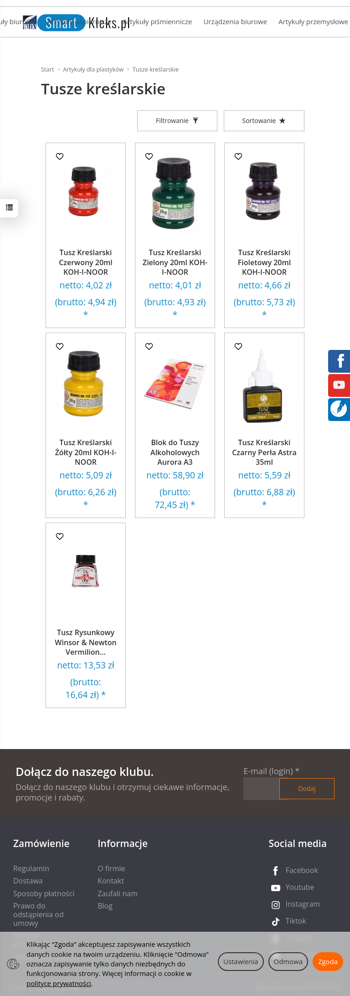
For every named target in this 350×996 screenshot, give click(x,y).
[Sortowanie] (264, 120)
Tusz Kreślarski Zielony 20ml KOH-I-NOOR (175, 262)
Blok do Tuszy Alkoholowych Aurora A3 (175, 452)
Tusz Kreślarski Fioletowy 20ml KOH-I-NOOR (264, 262)
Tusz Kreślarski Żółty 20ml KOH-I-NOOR (86, 452)
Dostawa (28, 881)
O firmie (111, 868)
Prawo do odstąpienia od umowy (38, 914)
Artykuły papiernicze (79, 21)
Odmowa (288, 961)
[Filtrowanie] (177, 120)
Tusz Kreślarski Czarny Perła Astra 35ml (264, 452)
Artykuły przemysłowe (313, 21)
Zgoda (328, 961)
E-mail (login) (268, 770)
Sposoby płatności (44, 893)
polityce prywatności (58, 983)
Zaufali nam (118, 893)
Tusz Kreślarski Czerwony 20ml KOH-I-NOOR (86, 262)
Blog (105, 906)
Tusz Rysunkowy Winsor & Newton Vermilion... (85, 642)
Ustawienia (240, 961)
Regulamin (31, 868)
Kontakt (111, 881)
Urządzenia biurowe (235, 21)
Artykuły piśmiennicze (157, 21)
